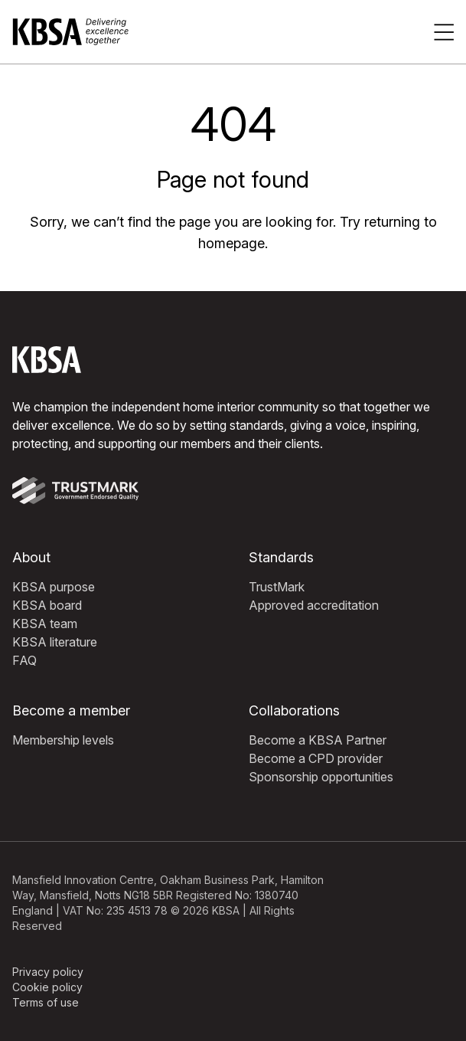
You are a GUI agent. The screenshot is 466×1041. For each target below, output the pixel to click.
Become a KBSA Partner (317, 740)
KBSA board (47, 605)
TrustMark (277, 586)
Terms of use (45, 1002)
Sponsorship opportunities (321, 776)
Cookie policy (47, 987)
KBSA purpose (53, 586)
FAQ (24, 660)
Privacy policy (47, 971)
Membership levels (63, 740)
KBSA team (44, 623)
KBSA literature (54, 642)
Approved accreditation (314, 605)
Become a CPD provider (316, 758)
